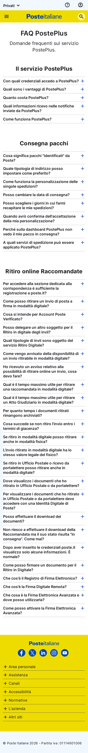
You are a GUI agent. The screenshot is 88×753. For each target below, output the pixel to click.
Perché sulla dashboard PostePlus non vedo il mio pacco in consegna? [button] (37, 231)
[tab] (44, 81)
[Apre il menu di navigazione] (6, 16)
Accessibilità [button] (20, 691)
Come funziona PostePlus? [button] (27, 119)
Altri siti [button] (15, 717)
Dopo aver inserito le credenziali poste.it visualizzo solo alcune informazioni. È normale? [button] (39, 552)
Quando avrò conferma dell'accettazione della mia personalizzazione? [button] (39, 218)
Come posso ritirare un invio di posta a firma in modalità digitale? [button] (37, 303)
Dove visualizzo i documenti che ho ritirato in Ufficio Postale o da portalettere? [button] (41, 483)
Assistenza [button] (18, 675)
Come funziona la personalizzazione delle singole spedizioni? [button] (40, 184)
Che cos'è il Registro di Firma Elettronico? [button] (40, 578)
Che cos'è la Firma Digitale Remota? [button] (35, 586)
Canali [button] (14, 683)
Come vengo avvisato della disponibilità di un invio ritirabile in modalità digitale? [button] (41, 356)
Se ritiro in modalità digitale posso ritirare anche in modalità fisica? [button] (40, 439)
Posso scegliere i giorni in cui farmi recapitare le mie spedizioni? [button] (34, 205)
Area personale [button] (22, 666)
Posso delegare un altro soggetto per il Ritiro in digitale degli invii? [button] (38, 329)
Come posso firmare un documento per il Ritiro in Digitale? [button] (39, 567)
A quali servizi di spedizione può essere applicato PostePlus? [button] (38, 244)
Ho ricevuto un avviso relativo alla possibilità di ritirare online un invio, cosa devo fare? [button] (40, 371)
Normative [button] (18, 700)
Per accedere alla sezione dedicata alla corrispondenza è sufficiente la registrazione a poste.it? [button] (37, 288)
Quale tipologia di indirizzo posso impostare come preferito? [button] (33, 170)
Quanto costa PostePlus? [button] (26, 97)
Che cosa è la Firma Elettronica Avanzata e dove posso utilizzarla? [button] (41, 597)
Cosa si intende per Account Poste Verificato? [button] (34, 316)
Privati (12, 5)
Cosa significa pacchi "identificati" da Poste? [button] (36, 158)
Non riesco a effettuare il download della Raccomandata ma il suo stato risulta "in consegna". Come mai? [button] (39, 534)
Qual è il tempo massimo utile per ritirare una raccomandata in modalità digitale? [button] (39, 386)
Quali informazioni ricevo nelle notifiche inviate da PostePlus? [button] (38, 108)
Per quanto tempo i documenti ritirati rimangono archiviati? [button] (36, 413)
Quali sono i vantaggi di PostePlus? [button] (34, 89)
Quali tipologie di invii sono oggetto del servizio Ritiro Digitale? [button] (38, 342)
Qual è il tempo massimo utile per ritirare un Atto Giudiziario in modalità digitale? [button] (39, 400)
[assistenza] (67, 5)
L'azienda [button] (17, 708)
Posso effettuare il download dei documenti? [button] (32, 518)
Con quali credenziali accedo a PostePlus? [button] (41, 81)
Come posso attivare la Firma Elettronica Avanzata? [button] (39, 610)
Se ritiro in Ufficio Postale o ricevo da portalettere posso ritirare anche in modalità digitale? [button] (36, 468)
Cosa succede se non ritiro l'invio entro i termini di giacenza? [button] (39, 426)
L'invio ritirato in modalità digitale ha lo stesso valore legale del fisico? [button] (37, 452)
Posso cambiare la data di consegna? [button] (36, 194)
